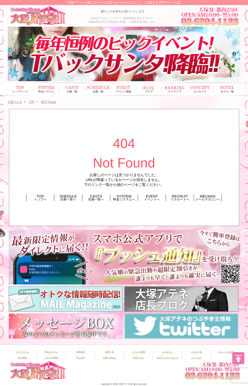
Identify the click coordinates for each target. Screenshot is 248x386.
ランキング (174, 89)
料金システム (51, 352)
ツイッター (196, 357)
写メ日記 (80, 357)
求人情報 (22, 357)
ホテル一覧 (226, 89)
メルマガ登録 (51, 357)
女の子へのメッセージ (167, 357)
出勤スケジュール (97, 89)
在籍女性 (72, 89)
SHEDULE (68, 197)
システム (46, 89)
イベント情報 (123, 89)
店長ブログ (138, 357)
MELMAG (208, 197)
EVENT (152, 197)
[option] (124, 54)
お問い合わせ (109, 357)
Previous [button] (13, 54)
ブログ (149, 89)
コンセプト (200, 89)
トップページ (20, 89)
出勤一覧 (109, 352)
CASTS (96, 197)
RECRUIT (180, 197)
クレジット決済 (225, 352)
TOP (40, 197)
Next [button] (234, 54)
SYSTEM (124, 197)
